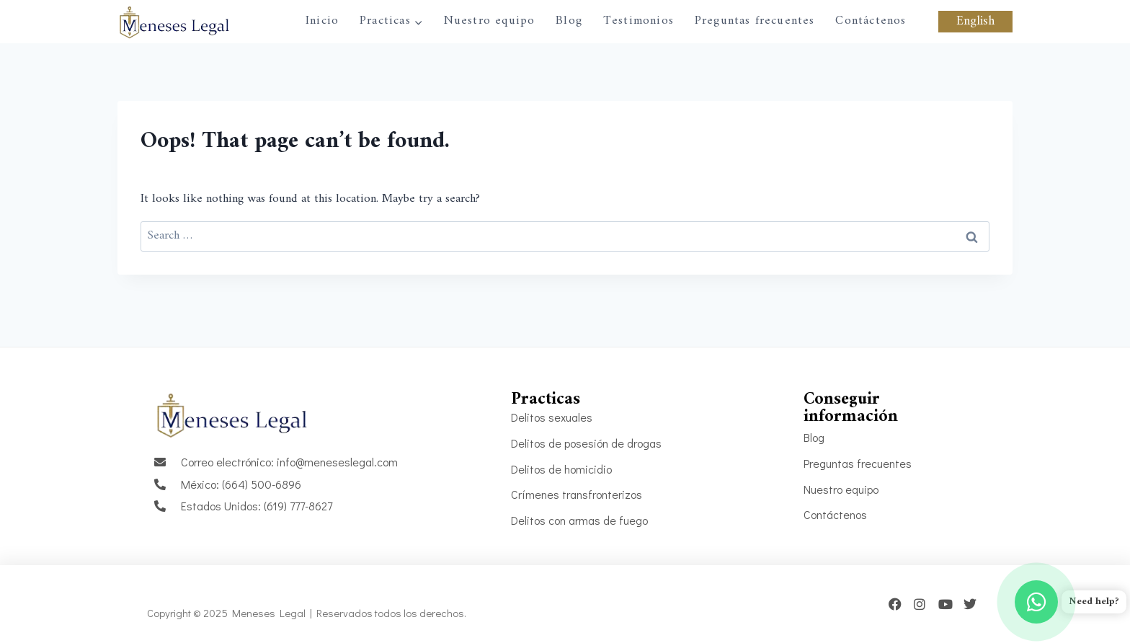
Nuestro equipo (489, 21)
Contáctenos (870, 21)
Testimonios (638, 21)
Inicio (322, 21)
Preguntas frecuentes (755, 21)
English (975, 21)
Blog (569, 21)
